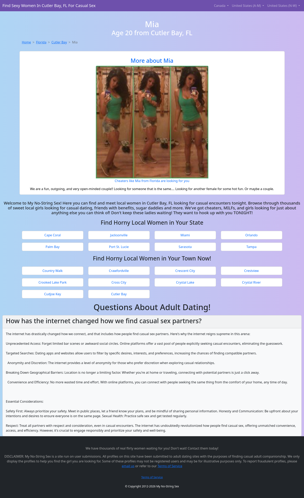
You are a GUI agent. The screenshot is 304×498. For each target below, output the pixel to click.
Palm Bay (52, 247)
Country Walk (52, 271)
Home (26, 42)
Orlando (251, 235)
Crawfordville (119, 271)
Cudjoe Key (52, 294)
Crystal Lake (185, 282)
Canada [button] (220, 5)
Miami (185, 235)
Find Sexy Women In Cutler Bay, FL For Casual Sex (49, 5)
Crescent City (185, 271)
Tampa (251, 247)
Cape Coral (52, 235)
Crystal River (251, 282)
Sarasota (185, 247)
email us (128, 466)
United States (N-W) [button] (282, 5)
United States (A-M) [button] (247, 5)
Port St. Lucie (119, 247)
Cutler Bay (59, 42)
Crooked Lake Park (52, 282)
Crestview (251, 271)
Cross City (119, 282)
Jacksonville (118, 235)
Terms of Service (170, 466)
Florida (41, 42)
